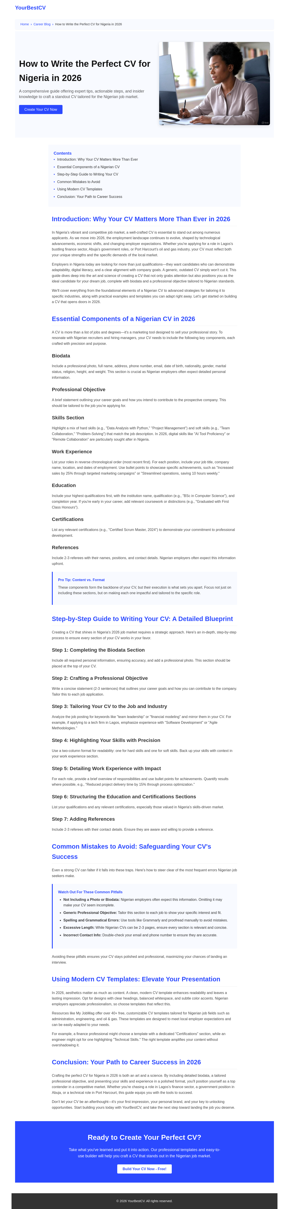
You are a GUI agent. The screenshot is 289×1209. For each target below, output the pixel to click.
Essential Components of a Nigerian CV (88, 167)
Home (24, 24)
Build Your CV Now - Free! (144, 1169)
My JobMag (85, 1013)
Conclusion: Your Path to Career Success (89, 197)
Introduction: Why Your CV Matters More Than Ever (97, 159)
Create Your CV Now (40, 109)
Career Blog (42, 24)
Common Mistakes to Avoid (78, 182)
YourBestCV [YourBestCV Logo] (30, 8)
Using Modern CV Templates (79, 189)
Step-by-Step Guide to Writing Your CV (87, 174)
